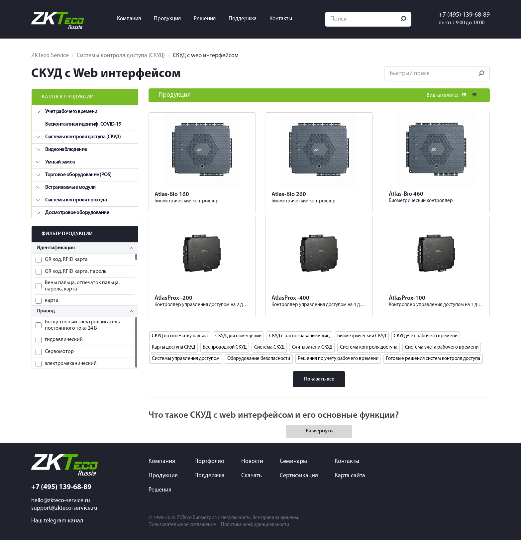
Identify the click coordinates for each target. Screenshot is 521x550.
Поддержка (247, 18)
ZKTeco (184, 527)
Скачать (251, 486)
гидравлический (64, 337)
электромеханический (71, 361)
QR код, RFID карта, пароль (76, 269)
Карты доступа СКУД (173, 357)
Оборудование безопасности (258, 368)
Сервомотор (59, 349)
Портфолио (209, 471)
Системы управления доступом (186, 368)
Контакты (285, 18)
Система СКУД (269, 357)
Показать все (319, 388)
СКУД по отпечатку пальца (180, 345)
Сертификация (299, 486)
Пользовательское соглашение (182, 534)
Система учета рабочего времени (441, 357)
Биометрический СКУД (361, 345)
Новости (252, 471)
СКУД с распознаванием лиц (299, 345)
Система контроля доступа (368, 357)
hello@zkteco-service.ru (60, 510)
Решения (210, 18)
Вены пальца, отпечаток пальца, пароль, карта (82, 284)
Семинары (293, 471)
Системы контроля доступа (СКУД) (121, 54)
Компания (134, 18)
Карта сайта (350, 486)
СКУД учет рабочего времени (426, 345)
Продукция (172, 18)
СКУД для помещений (238, 345)
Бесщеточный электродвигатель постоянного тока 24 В (82, 323)
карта (51, 298)
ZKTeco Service (50, 54)
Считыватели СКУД (312, 357)
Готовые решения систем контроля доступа (433, 368)
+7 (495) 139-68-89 (462, 14)
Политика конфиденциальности (255, 534)
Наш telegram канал (57, 531)
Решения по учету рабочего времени (338, 368)
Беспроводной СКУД (225, 357)
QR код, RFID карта (66, 257)
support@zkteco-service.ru (64, 518)
